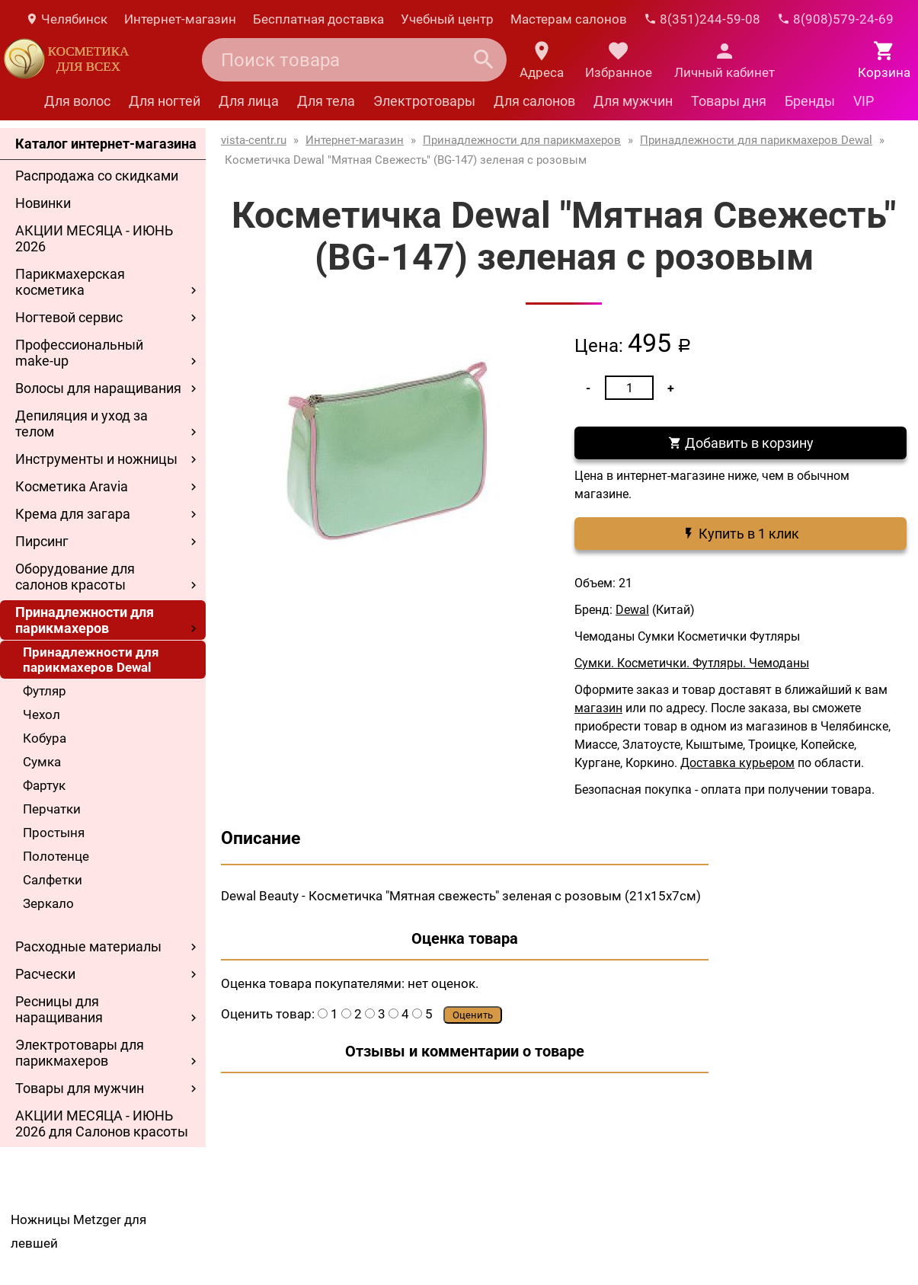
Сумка (42, 761)
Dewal (632, 610)
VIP (863, 101)
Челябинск (66, 19)
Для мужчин (633, 101)
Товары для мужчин (79, 1088)
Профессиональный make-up (79, 353)
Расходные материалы (88, 946)
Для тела (326, 101)
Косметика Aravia (71, 486)
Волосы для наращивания (98, 388)
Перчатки (52, 809)
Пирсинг (42, 541)
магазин (598, 708)
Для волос (77, 101)
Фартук (44, 785)
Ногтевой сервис (69, 317)
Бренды (810, 101)
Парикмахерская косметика (70, 282)
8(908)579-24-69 (835, 19)
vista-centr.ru (253, 140)
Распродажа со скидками (96, 176)
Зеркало (48, 903)
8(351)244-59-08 (702, 19)
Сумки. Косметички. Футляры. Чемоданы (691, 663)
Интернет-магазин (180, 19)
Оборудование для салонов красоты (75, 577)
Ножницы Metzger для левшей (78, 1231)
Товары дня (728, 101)
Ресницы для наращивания (59, 1009)
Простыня (54, 832)
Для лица (249, 101)
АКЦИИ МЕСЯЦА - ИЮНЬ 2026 (94, 238)
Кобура (44, 738)
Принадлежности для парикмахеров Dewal (91, 659)
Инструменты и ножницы (96, 459)
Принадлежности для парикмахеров (84, 620)
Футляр (44, 690)
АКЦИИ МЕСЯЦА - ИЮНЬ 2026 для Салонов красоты (101, 1124)
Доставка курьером (737, 763)
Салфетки (52, 879)
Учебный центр (447, 19)
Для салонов (534, 101)
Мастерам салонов (568, 19)
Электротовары (424, 101)
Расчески (45, 974)
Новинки (43, 203)
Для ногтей (164, 101)
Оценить (473, 1015)
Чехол (41, 714)
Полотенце (56, 856)
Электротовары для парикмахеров (79, 1053)
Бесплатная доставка (318, 19)
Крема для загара (72, 514)
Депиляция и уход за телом (81, 424)
